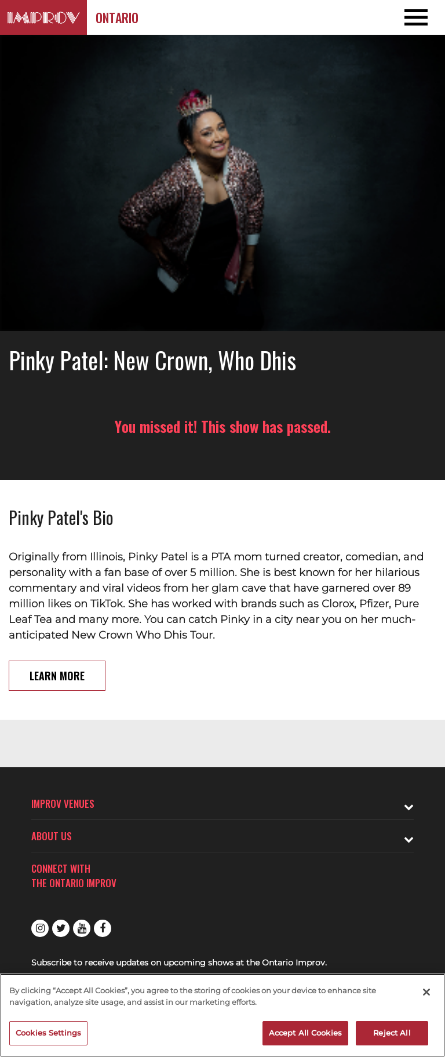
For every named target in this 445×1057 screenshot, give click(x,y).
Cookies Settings (48, 1032)
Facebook (102, 928)
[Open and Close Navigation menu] (400, 17)
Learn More (57, 675)
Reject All (391, 1032)
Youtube (81, 928)
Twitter (61, 928)
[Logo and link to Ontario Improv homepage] (43, 17)
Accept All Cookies (305, 1032)
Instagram (40, 928)
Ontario (117, 17)
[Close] (426, 992)
